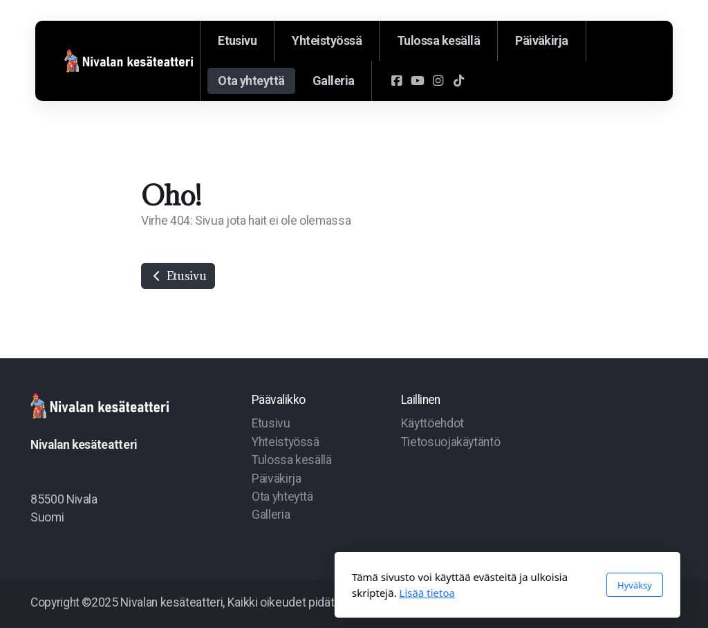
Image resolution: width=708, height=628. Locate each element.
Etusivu (178, 276)
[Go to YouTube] (417, 81)
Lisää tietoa (273, 593)
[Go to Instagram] (437, 81)
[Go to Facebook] (396, 81)
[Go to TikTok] (458, 81)
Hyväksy (481, 585)
